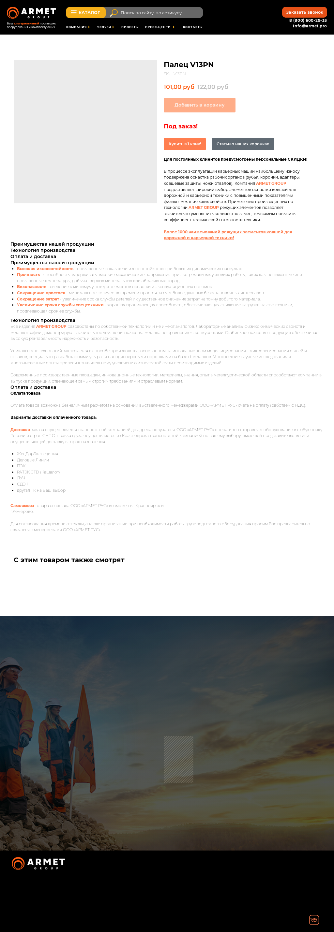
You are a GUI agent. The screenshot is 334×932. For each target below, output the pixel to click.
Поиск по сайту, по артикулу (151, 12)
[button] (304, 12)
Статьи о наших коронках (243, 143)
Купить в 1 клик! (185, 143)
